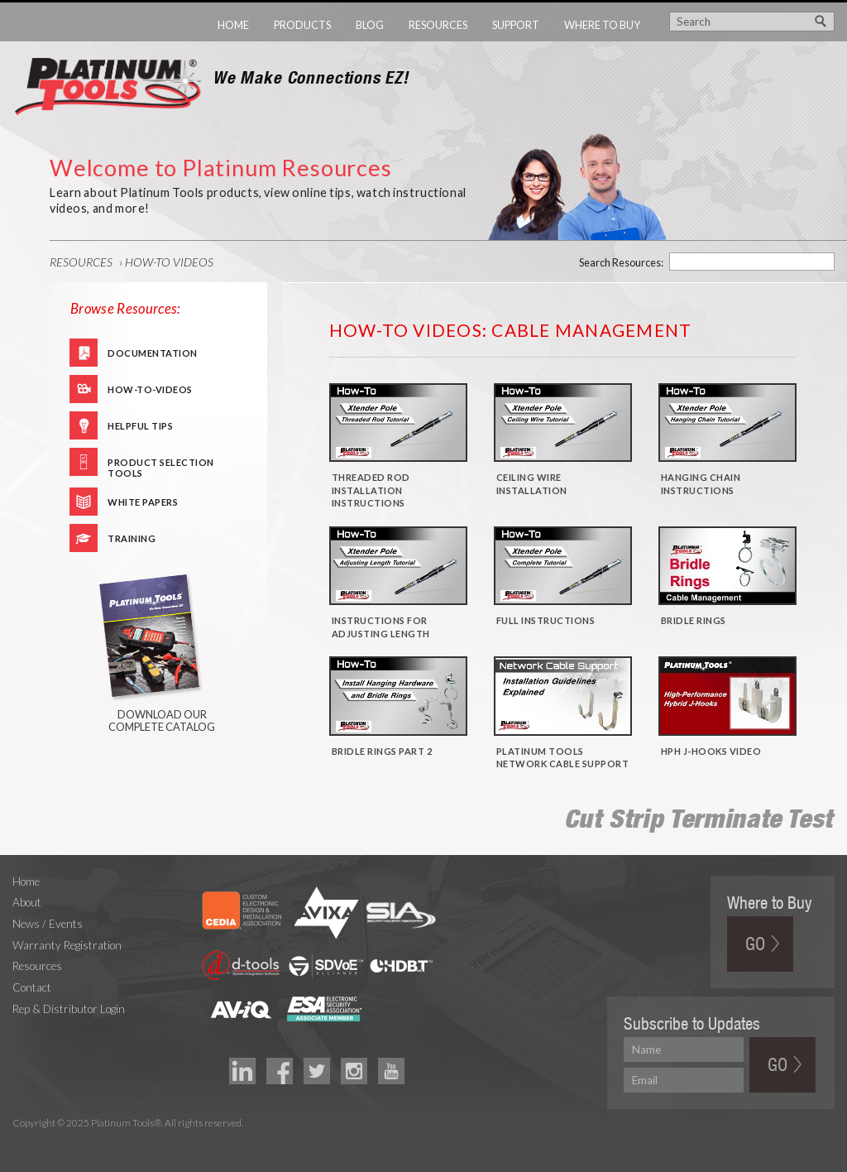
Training (132, 538)
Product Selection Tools (161, 466)
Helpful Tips (140, 425)
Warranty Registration (67, 945)
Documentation (153, 353)
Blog (370, 24)
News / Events (47, 923)
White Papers (143, 502)
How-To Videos (169, 262)
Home (233, 24)
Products (302, 24)
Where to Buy (602, 24)
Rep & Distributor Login (68, 1009)
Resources (438, 24)
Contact (31, 987)
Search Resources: (621, 262)
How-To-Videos (150, 389)
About (26, 902)
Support (515, 24)
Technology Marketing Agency (21, 1141)
